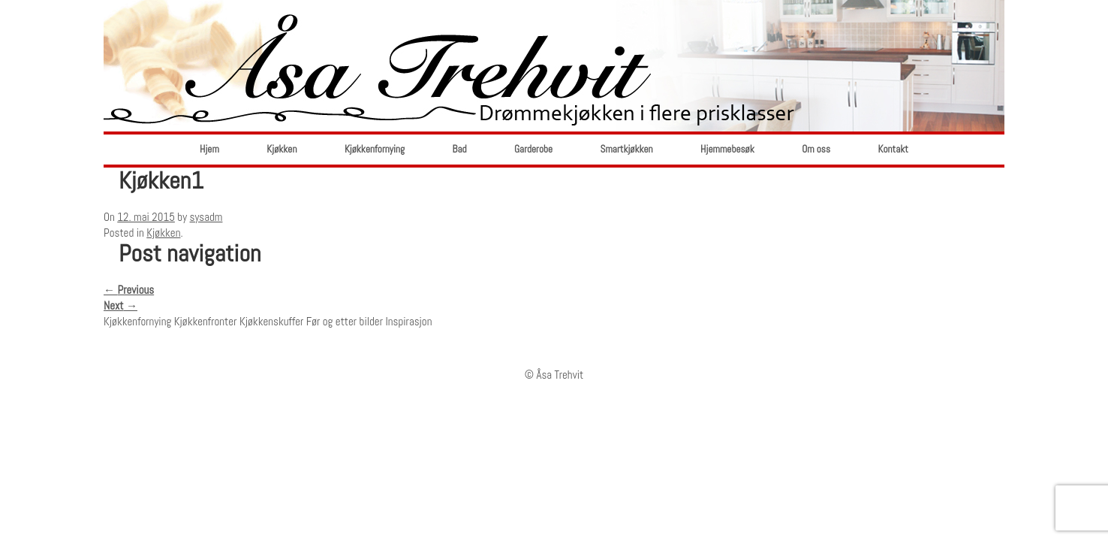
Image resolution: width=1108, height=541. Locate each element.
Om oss (816, 149)
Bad (460, 149)
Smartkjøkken (627, 149)
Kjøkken (281, 149)
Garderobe (533, 149)
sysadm (206, 217)
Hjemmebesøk (727, 149)
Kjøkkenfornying (375, 149)
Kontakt (893, 149)
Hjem (209, 149)
